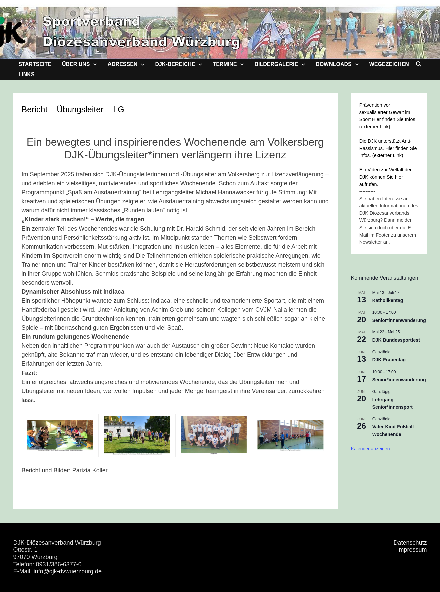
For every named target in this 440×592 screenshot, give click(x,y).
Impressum (412, 549)
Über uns (76, 64)
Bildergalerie (276, 64)
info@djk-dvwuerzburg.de (68, 571)
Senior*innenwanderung (399, 320)
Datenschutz (410, 542)
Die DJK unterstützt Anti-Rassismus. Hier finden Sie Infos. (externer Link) (388, 148)
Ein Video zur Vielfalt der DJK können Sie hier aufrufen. (385, 177)
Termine (225, 64)
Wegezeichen (389, 64)
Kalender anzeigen (370, 448)
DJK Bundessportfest (396, 340)
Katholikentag (387, 300)
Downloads (334, 64)
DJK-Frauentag (389, 359)
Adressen (122, 64)
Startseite (35, 64)
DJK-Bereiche (175, 64)
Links (27, 74)
